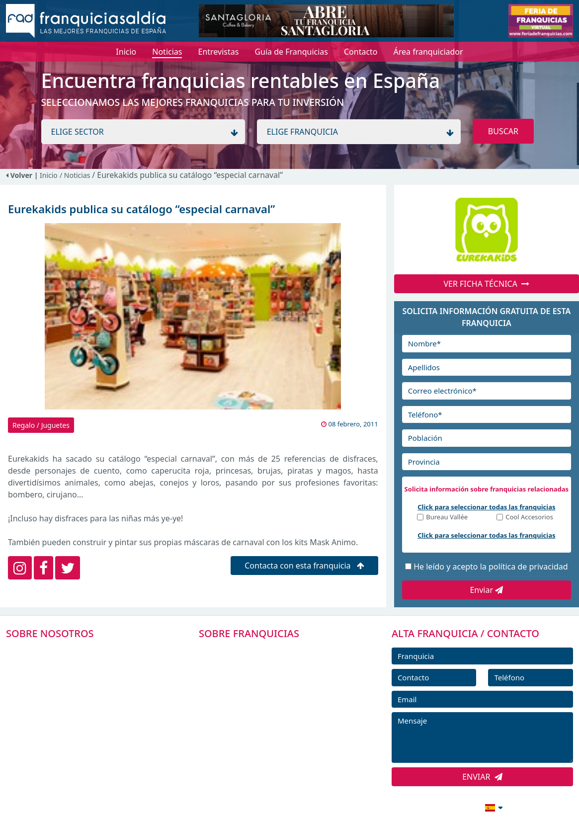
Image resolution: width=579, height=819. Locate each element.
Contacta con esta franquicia (304, 565)
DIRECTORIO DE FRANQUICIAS (267, 673)
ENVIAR (482, 776)
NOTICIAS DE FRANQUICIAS (262, 718)
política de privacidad (528, 566)
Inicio (49, 175)
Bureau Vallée (447, 517)
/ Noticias (76, 175)
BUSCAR (503, 131)
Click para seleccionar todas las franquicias (486, 506)
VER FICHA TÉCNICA (486, 283)
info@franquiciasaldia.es (408, 807)
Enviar (486, 589)
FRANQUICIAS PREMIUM (256, 651)
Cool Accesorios (529, 517)
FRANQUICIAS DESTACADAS (262, 695)
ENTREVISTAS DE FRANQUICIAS (268, 740)
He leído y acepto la (491, 566)
